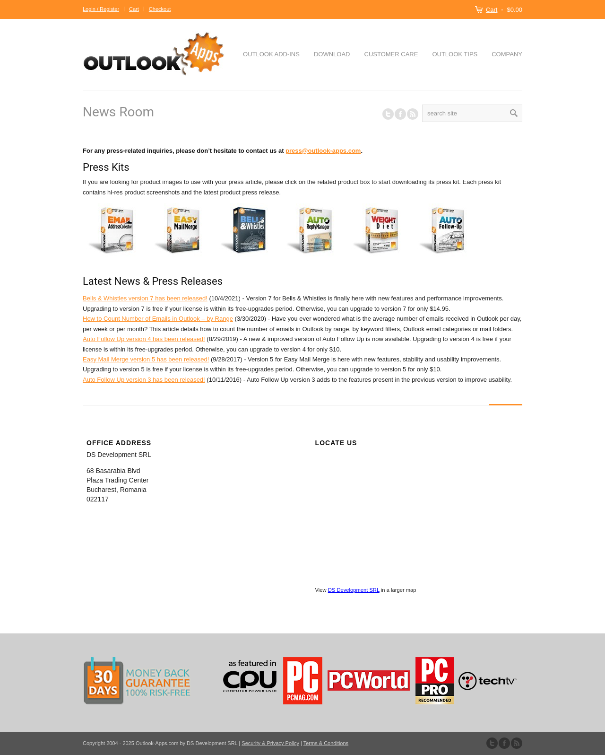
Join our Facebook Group (400, 114)
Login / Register (101, 9)
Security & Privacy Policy (270, 743)
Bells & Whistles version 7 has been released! (145, 298)
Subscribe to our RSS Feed (516, 743)
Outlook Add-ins (271, 54)
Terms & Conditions (325, 743)
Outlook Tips (454, 54)
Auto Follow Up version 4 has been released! (144, 338)
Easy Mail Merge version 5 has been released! (146, 359)
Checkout (160, 9)
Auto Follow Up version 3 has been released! (144, 379)
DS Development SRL (354, 590)
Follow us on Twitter (388, 114)
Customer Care (391, 54)
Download (332, 54)
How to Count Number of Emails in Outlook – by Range (158, 318)
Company (507, 54)
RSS (412, 114)
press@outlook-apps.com (323, 150)
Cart (492, 9)
